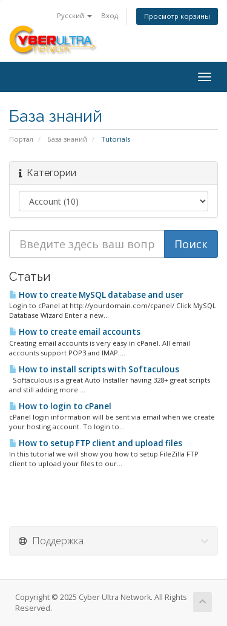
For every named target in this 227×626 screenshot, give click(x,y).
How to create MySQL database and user (96, 294)
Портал (21, 138)
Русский (74, 15)
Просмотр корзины (177, 16)
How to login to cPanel (60, 406)
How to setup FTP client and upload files (95, 443)
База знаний (67, 138)
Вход (109, 15)
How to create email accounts (74, 331)
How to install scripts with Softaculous (94, 369)
